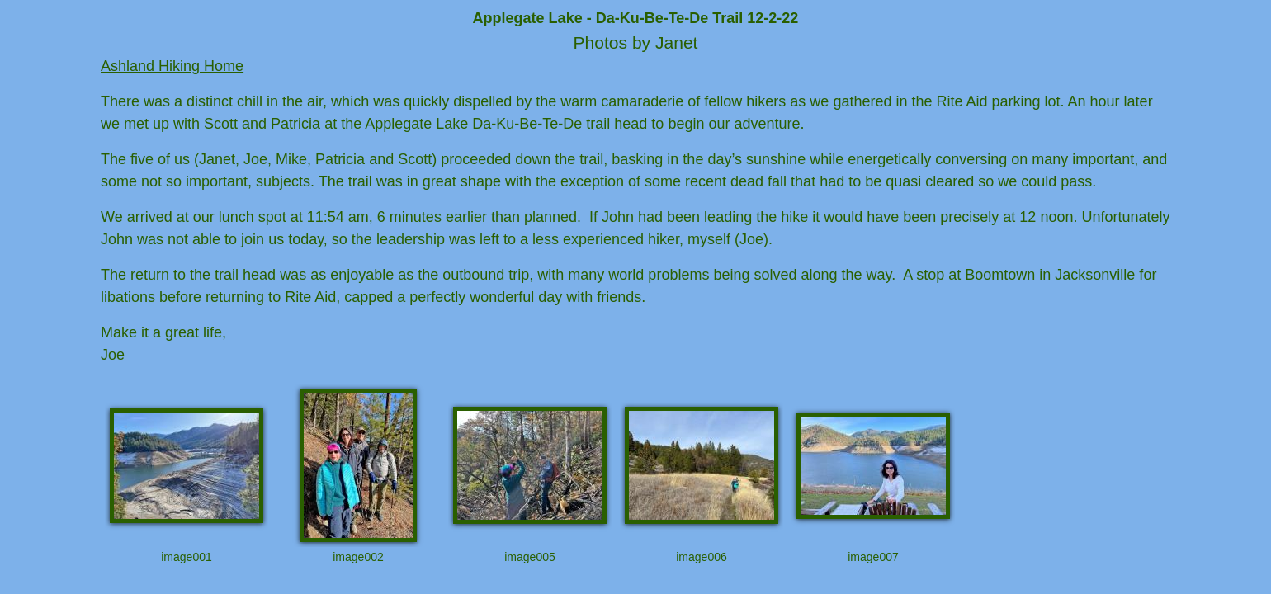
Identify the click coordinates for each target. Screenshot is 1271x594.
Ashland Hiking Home (172, 66)
